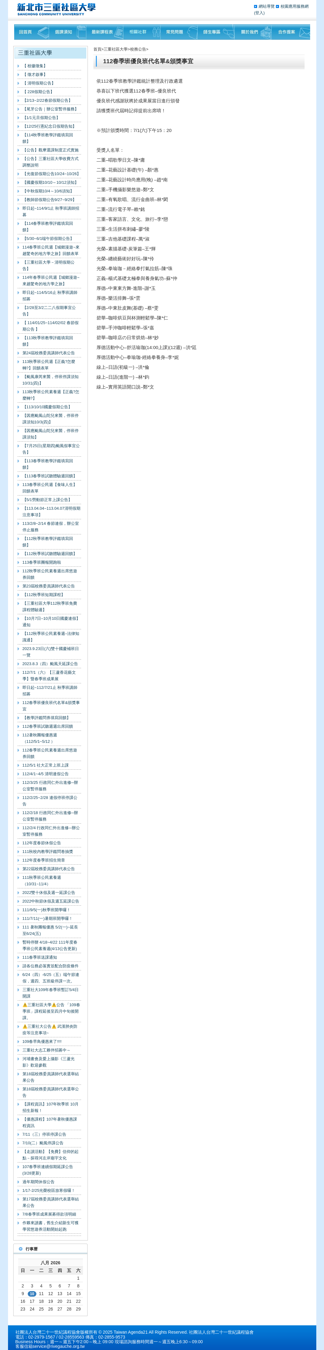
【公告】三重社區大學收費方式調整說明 (51, 161)
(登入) (259, 12)
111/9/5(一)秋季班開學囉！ (47, 910)
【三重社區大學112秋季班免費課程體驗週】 (50, 606)
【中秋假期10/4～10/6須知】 (48, 191)
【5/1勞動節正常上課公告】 (47, 499)
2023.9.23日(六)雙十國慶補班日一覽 (51, 651)
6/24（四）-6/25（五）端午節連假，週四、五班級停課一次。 (51, 977)
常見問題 (179, 32)
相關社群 (142, 32)
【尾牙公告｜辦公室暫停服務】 (51, 109)
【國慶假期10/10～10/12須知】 (51, 182)
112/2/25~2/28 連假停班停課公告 (50, 800)
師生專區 (216, 32)
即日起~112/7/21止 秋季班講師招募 (50, 690)
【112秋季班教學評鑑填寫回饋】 (48, 541)
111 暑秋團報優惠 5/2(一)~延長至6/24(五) (50, 930)
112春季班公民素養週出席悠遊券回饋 (50, 753)
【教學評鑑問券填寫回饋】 (47, 717)
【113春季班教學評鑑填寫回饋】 (48, 464)
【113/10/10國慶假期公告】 (47, 407)
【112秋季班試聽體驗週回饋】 (50, 553)
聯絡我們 (291, 32)
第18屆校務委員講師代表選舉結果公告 (51, 1077)
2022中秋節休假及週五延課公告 (51, 901)
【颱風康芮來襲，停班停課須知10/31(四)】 (51, 379)
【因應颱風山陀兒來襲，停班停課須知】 (51, 433)
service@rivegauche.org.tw (59, 1346)
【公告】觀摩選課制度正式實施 (51, 150)
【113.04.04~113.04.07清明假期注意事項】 (51, 511)
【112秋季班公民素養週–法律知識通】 (51, 636)
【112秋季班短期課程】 (44, 594)
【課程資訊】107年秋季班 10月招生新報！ (51, 1107)
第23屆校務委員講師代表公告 (49, 586)
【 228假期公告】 (38, 91)
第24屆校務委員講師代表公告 (49, 353)
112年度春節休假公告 (42, 843)
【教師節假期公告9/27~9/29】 (49, 199)
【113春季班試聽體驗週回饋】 (50, 476)
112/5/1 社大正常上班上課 (46, 765)
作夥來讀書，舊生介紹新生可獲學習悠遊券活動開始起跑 (51, 1226)
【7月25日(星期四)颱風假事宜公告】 (51, 449)
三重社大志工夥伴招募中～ (47, 1050)
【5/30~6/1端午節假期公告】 (48, 238)
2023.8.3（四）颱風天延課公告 (50, 663)
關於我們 (253, 32)
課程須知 (67, 32)
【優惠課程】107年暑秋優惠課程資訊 (50, 1122)
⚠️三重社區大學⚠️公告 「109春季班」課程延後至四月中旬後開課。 (51, 1011)
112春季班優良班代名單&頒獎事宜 (51, 705)
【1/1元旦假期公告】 (41, 117)
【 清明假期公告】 (39, 83)
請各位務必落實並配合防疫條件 (51, 966)
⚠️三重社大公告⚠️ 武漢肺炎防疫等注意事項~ (50, 1029)
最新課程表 (104, 32)
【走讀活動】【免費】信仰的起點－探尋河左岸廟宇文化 (51, 1154)
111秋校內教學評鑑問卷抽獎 (48, 851)
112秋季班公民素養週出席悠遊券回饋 (50, 574)
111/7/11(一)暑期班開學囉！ (48, 918)
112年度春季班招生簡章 (44, 860)
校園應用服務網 (295, 6)
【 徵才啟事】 (35, 74)
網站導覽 (267, 6)
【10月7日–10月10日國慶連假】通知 (51, 621)
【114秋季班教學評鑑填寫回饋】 (48, 138)
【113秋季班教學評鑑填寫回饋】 (48, 341)
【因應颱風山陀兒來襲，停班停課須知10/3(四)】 (51, 418)
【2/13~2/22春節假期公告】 (47, 100)
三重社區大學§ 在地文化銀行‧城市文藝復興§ (58, 9)
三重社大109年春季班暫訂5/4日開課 (51, 992)
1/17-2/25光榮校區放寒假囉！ (49, 1190)
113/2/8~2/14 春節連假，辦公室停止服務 (51, 526)
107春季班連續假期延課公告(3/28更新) (48, 1169)
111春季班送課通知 (40, 957)
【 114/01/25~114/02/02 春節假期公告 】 (51, 325)
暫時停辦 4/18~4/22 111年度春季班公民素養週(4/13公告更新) (50, 945)
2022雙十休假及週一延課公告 (49, 892)
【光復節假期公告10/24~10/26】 (52, 173)
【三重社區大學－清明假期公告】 (49, 265)
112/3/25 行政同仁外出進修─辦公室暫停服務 (50, 785)
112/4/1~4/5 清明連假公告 (46, 774)
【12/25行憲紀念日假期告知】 (50, 126)
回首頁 (31, 32)
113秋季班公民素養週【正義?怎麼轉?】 (51, 395)
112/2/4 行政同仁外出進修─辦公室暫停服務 (51, 831)
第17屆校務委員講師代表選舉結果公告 (51, 1202)
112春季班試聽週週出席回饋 (48, 726)
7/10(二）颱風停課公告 (43, 1143)
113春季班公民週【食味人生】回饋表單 (50, 487)
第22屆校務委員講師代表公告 (49, 868)
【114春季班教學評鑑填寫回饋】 (48, 226)
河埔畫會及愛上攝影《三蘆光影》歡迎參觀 (49, 1062)
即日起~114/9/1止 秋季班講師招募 (51, 211)
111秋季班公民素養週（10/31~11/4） (42, 880)
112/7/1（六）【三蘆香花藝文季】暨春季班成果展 (49, 675)
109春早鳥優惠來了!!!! (42, 1041)
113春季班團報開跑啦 (42, 562)
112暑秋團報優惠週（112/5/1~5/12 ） (40, 738)
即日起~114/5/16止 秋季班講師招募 (50, 295)
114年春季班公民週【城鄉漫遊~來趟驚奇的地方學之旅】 (51, 280)
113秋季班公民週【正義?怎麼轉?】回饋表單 (49, 364)
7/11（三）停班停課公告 (44, 1134)
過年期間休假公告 (39, 1181)
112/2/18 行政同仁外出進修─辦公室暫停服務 (50, 815)
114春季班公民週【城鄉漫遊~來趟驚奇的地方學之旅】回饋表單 (51, 250)
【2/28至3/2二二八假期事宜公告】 (49, 310)
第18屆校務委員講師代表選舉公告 (51, 1092)
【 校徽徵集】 (35, 66)
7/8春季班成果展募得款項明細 (49, 1214)
